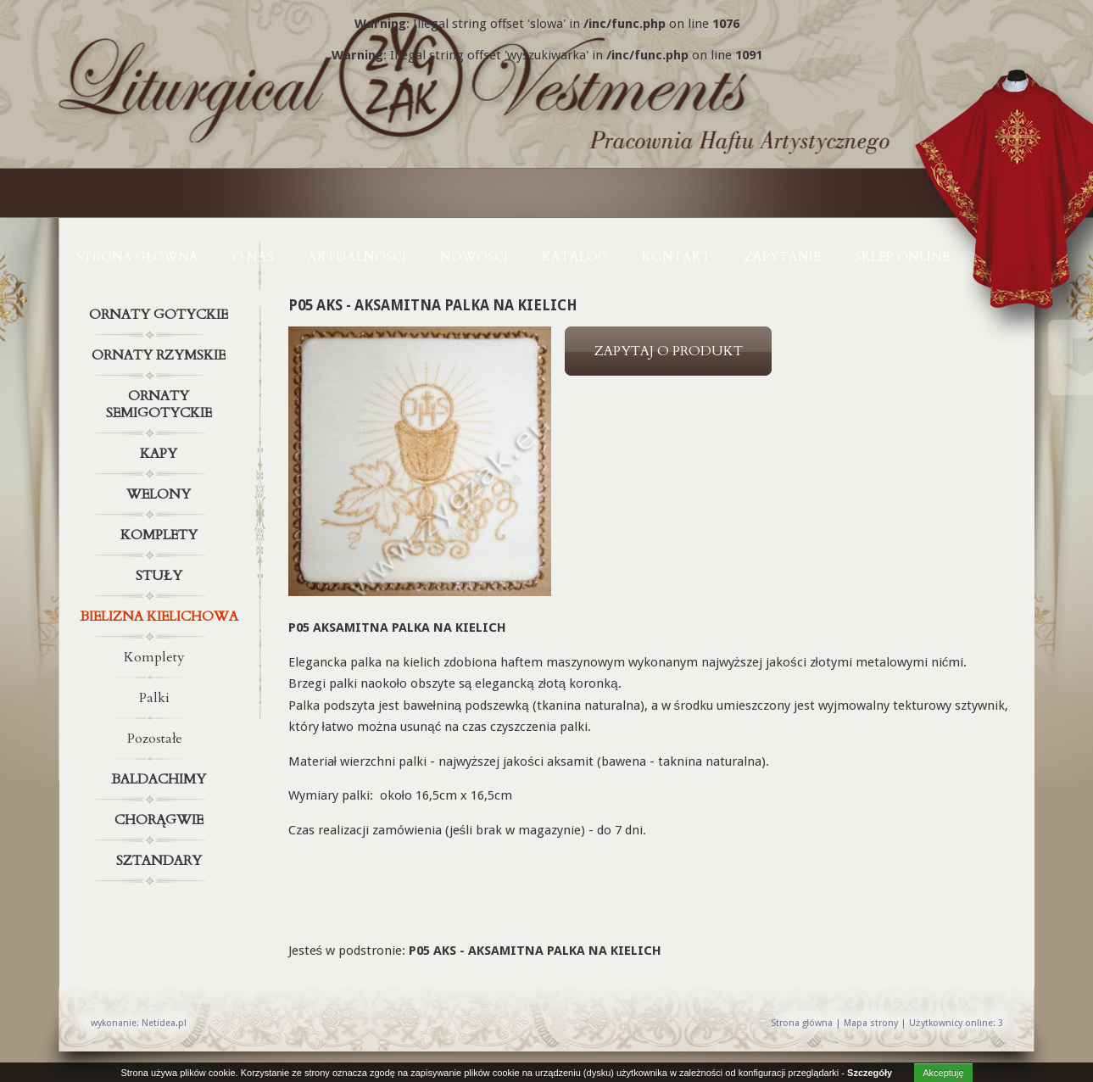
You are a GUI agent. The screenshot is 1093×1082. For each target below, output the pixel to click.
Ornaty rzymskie (161, 355)
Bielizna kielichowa (161, 616)
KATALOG (575, 256)
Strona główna (137, 256)
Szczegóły (869, 1073)
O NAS (253, 256)
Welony (161, 494)
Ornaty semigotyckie (161, 401)
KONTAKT (676, 256)
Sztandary (161, 861)
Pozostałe (154, 738)
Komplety (161, 535)
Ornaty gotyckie (161, 314)
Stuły (161, 576)
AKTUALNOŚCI (357, 256)
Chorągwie (161, 820)
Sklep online (902, 256)
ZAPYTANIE (782, 256)
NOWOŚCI (474, 256)
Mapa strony (871, 1023)
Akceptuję (943, 1073)
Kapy (161, 454)
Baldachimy (161, 779)
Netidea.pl (164, 1023)
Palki (154, 698)
